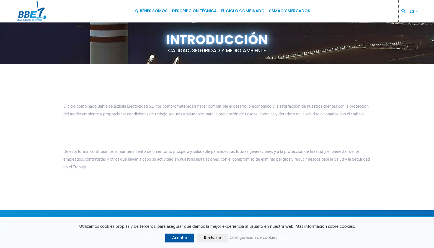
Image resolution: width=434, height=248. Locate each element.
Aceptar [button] (179, 238)
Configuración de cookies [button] (253, 238)
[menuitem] (413, 11)
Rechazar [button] (212, 238)
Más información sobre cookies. (325, 226)
